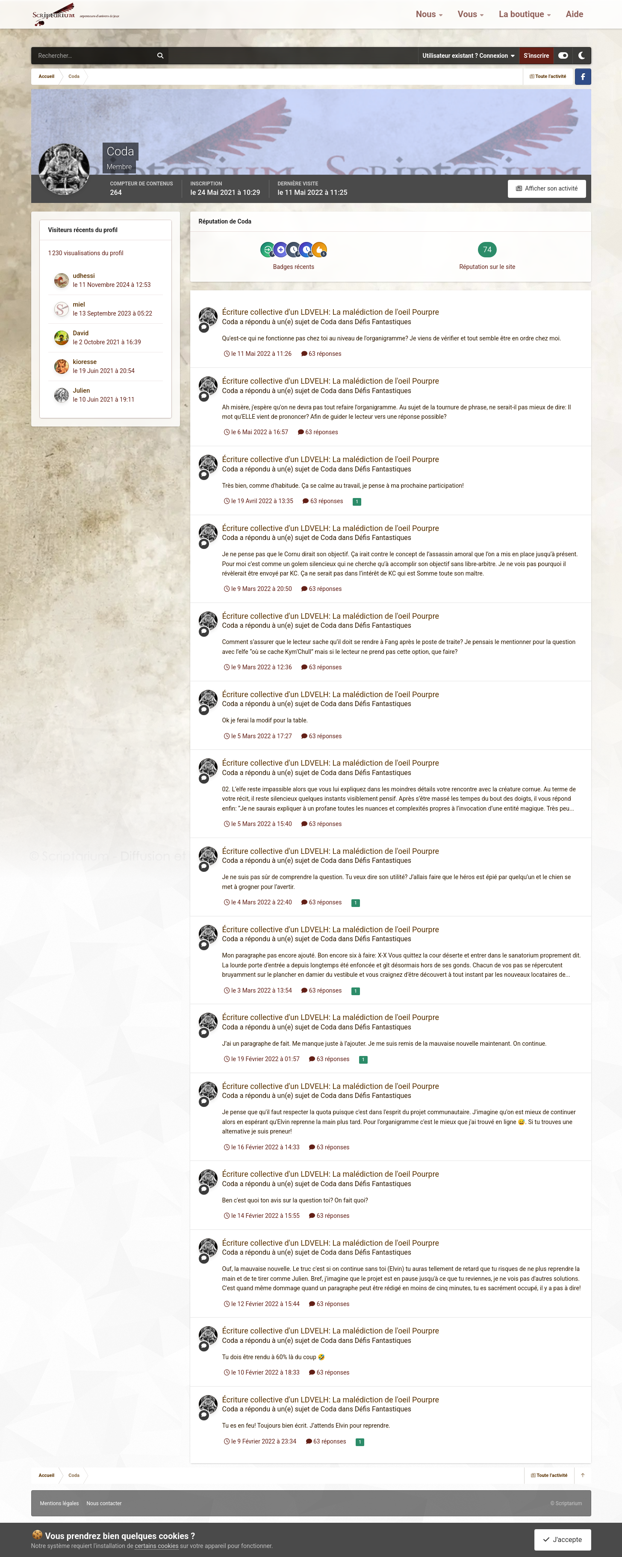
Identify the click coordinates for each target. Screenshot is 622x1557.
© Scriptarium (566, 1503)
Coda (230, 322)
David (81, 333)
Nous (427, 21)
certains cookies (156, 1545)
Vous (468, 21)
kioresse (85, 362)
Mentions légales (59, 1503)
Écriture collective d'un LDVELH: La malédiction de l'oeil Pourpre (330, 311)
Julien (81, 390)
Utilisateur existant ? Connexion (469, 56)
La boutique (522, 21)
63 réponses (321, 353)
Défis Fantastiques (383, 322)
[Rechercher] (69, 56)
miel (79, 304)
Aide (575, 21)
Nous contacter (103, 1503)
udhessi (84, 276)
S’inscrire (536, 55)
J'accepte (562, 1540)
